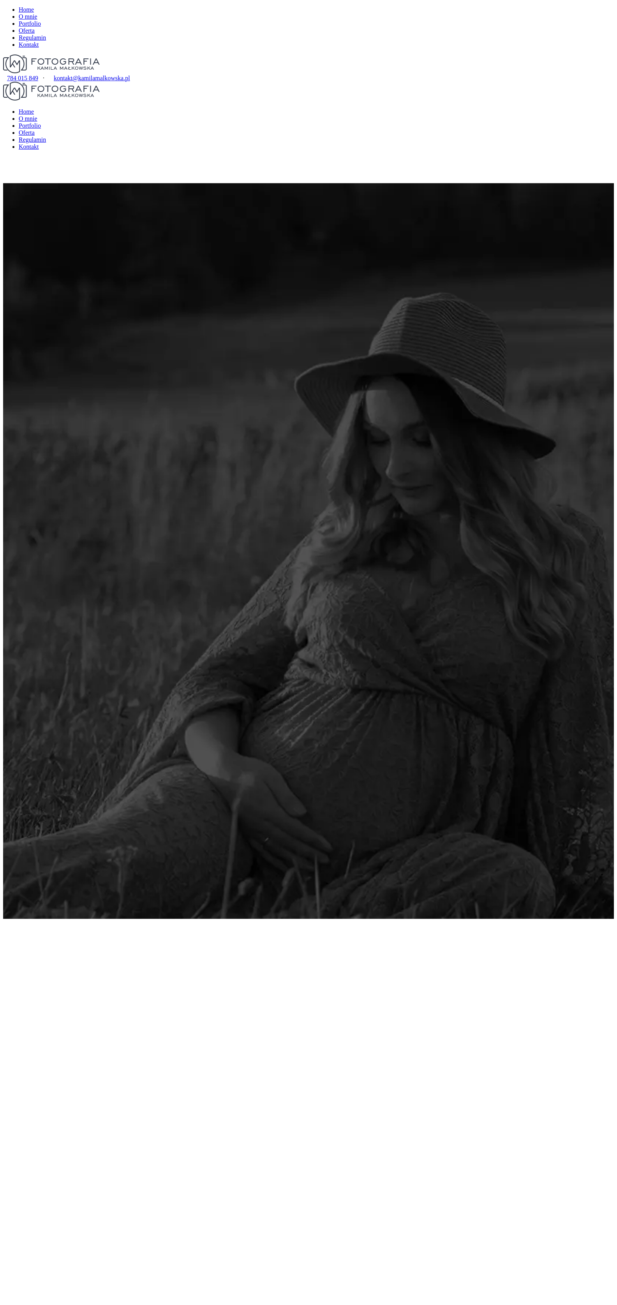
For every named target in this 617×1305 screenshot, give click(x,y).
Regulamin (32, 37)
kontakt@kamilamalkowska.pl (92, 78)
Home (26, 9)
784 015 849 (22, 78)
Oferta (27, 30)
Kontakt (29, 44)
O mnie (28, 16)
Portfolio (30, 23)
